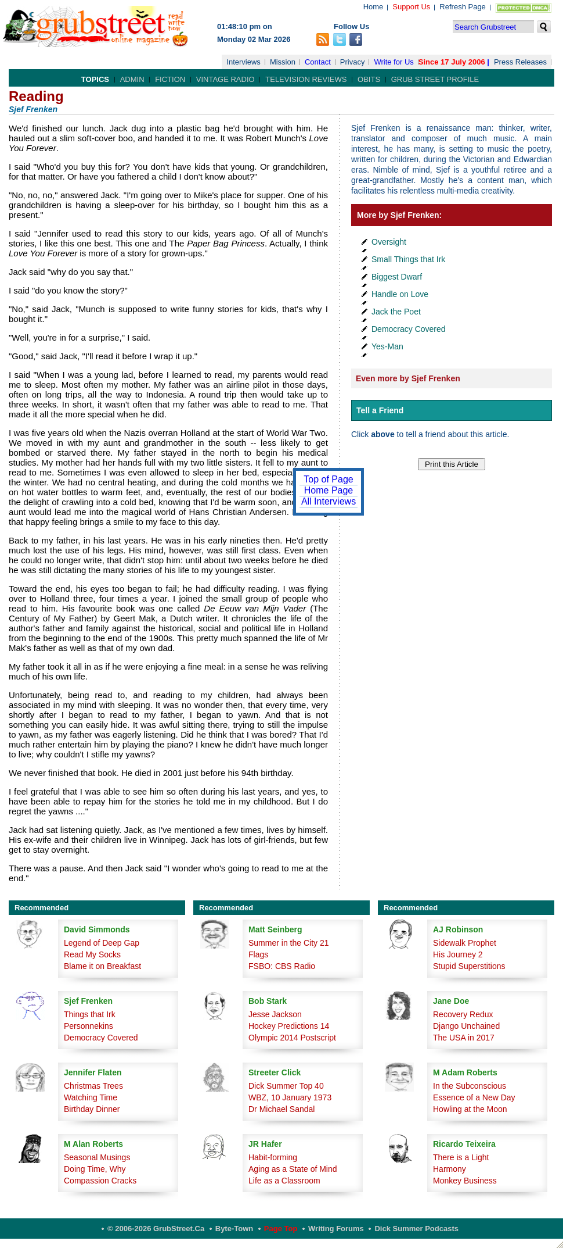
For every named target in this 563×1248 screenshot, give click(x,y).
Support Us (411, 6)
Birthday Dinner (92, 1109)
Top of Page (328, 479)
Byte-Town (234, 1228)
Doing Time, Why (95, 1169)
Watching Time (90, 1097)
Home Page (328, 490)
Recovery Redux (463, 1014)
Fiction (170, 79)
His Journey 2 (458, 954)
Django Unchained (466, 1026)
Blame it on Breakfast (102, 966)
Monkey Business (465, 1180)
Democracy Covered (408, 329)
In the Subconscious (469, 1085)
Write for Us (393, 62)
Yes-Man (387, 346)
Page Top (281, 1228)
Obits (369, 79)
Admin (132, 79)
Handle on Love (399, 294)
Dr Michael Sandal (281, 1109)
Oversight (388, 241)
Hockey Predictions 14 (288, 1026)
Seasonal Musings (97, 1157)
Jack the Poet (396, 311)
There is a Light (461, 1157)
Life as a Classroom (284, 1180)
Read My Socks (92, 954)
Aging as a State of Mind (292, 1169)
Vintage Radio (225, 79)
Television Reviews (306, 79)
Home (373, 6)
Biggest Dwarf (396, 276)
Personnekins (88, 1026)
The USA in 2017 (464, 1037)
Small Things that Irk (408, 259)
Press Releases (520, 62)
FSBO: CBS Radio (281, 966)
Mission (282, 62)
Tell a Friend (379, 410)
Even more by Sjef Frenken (408, 378)
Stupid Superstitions (469, 966)
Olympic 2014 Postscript (292, 1037)
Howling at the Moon (470, 1109)
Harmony (449, 1169)
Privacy (352, 62)
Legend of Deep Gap (101, 942)
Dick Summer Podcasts (416, 1228)
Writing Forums (336, 1228)
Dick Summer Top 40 (286, 1085)
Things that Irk (90, 1014)
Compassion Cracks (100, 1180)
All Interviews (328, 501)
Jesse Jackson (275, 1014)
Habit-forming (272, 1157)
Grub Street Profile (435, 79)
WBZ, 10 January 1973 (289, 1097)
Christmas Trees (93, 1085)
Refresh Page (462, 6)
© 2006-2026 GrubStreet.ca (155, 1228)
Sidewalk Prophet (464, 942)
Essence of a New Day (474, 1097)
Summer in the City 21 (288, 942)
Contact (318, 62)
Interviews (243, 62)
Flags (258, 954)
